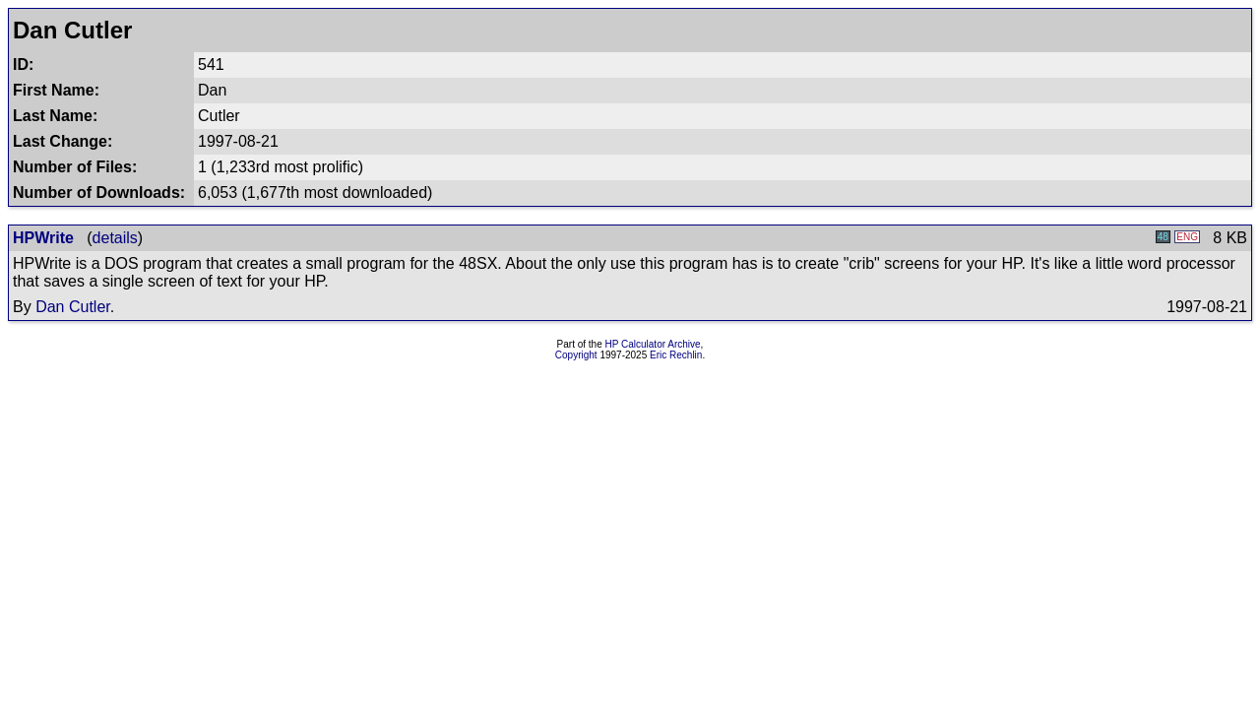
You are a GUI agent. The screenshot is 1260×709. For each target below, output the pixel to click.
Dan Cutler (72, 306)
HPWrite (43, 237)
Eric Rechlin (676, 355)
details (115, 237)
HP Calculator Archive (653, 344)
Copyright (576, 355)
